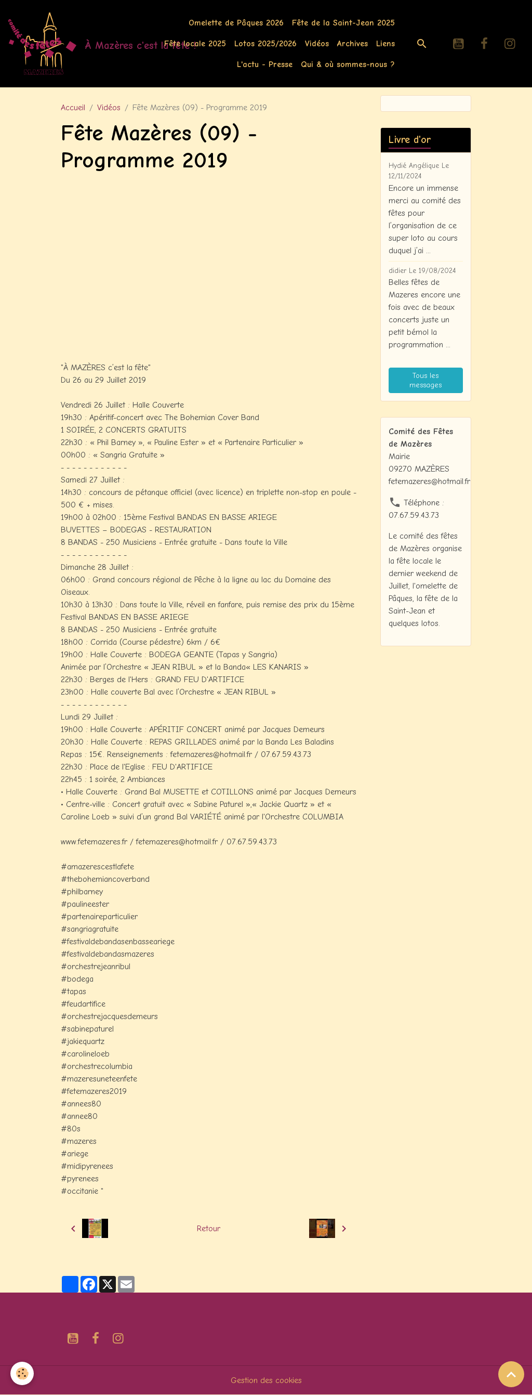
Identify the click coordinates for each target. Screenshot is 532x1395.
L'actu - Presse (264, 64)
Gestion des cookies (266, 1380)
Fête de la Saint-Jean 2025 (343, 23)
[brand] (70, 43)
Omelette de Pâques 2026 (236, 23)
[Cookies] (22, 1373)
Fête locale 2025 (195, 43)
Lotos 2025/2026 (265, 43)
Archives (352, 43)
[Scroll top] (511, 1374)
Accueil (73, 107)
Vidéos (317, 43)
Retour (208, 1228)
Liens (385, 43)
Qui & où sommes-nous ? (348, 64)
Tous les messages (425, 380)
